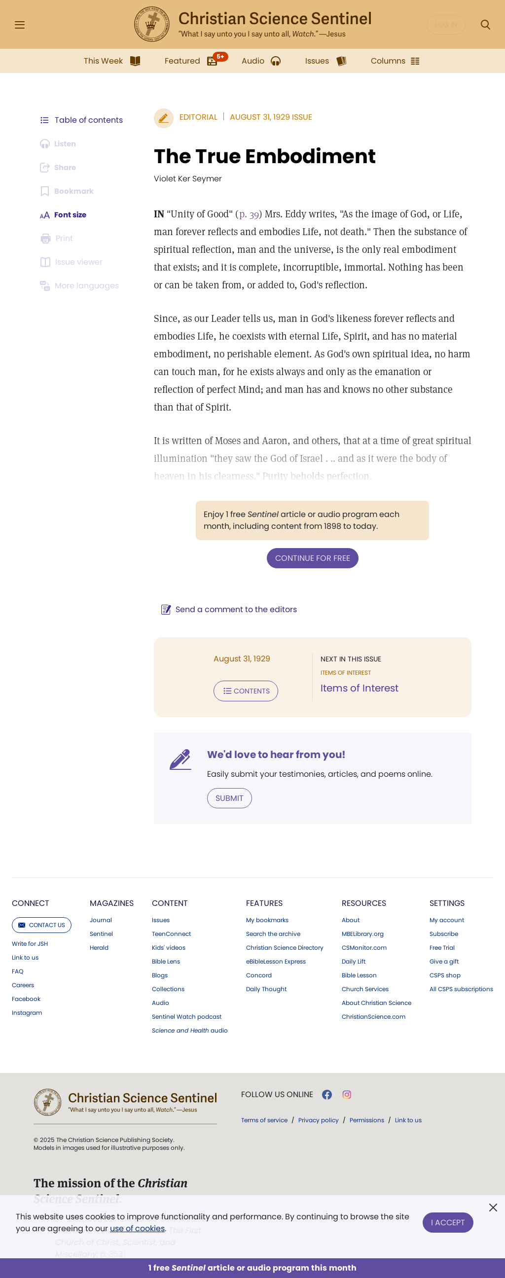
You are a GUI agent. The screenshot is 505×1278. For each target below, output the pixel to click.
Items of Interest (357, 688)
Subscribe (444, 932)
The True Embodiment (260, 156)
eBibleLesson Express (276, 960)
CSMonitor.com (364, 946)
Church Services (365, 987)
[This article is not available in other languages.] (81, 286)
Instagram (27, 1011)
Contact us (41, 923)
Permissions (367, 1118)
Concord (259, 973)
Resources (364, 901)
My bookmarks (267, 918)
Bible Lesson (359, 973)
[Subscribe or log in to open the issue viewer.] (73, 262)
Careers (23, 983)
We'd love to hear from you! (271, 753)
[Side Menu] (20, 25)
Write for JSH (30, 942)
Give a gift (444, 960)
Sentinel (101, 932)
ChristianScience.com (373, 1015)
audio (190, 1029)
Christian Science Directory (285, 946)
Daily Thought (266, 987)
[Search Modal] (485, 25)
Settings (447, 901)
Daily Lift (353, 960)
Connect (30, 901)
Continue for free (310, 557)
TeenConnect (171, 932)
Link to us (25, 956)
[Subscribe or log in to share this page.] (61, 167)
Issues (161, 918)
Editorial (194, 117)
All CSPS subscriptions (461, 987)
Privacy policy (318, 1118)
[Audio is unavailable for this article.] (60, 144)
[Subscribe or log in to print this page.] (58, 238)
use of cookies (137, 1228)
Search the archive (273, 932)
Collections (168, 987)
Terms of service (264, 1118)
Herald (99, 946)
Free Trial (442, 946)
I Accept (448, 1220)
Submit (225, 796)
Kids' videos (168, 946)
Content (170, 901)
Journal (101, 918)
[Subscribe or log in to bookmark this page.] (69, 191)
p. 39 (244, 213)
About (351, 918)
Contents (241, 690)
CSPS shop (445, 973)
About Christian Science (376, 1001)
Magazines (112, 901)
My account (447, 918)
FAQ (17, 969)
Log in (446, 25)
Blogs (160, 973)
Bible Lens (166, 960)
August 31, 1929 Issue (266, 117)
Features (264, 901)
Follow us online (277, 1093)
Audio (160, 1001)
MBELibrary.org (363, 932)
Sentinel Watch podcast (186, 1015)
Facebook (26, 997)
